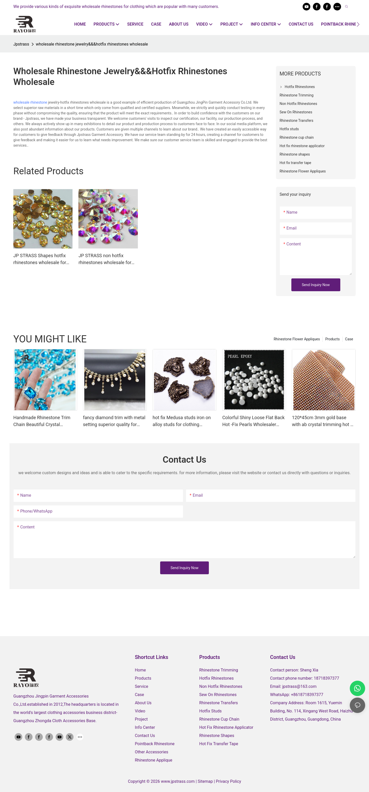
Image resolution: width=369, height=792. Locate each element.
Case (349, 339)
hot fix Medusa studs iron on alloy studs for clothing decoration (182, 421)
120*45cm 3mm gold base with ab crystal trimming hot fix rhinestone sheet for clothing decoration (323, 421)
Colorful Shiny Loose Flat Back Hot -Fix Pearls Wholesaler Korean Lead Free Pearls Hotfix (253, 421)
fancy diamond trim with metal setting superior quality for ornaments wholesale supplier (114, 421)
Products (332, 339)
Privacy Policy (228, 781)
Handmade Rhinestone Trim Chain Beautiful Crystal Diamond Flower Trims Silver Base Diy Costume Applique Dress (42, 421)
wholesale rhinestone (30, 102)
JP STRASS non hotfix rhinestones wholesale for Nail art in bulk (104, 259)
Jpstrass (21, 44)
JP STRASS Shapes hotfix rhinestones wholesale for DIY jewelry (39, 259)
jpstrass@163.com (299, 686)
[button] (358, 24)
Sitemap (206, 781)
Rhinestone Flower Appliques (297, 339)
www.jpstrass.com (178, 781)
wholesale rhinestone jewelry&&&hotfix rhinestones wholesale (92, 44)
